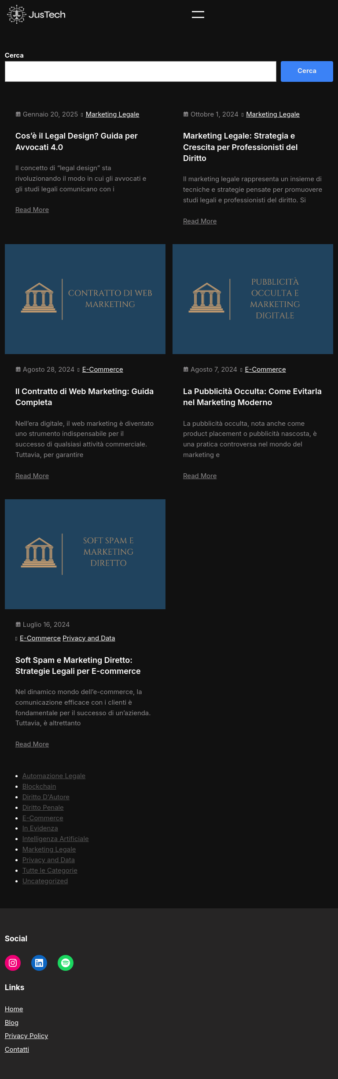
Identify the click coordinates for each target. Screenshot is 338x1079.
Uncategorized (45, 881)
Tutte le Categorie (49, 870)
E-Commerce (102, 369)
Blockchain (39, 786)
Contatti (17, 1049)
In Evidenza (40, 828)
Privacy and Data (88, 638)
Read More (32, 210)
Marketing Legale (113, 114)
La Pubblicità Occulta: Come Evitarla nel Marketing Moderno (252, 397)
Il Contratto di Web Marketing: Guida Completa (84, 397)
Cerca (14, 55)
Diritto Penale (43, 808)
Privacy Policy (26, 1036)
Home (14, 1009)
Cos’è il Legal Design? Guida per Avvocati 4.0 (76, 141)
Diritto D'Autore (46, 797)
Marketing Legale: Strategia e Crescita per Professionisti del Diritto (240, 146)
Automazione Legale (54, 776)
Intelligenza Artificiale (55, 839)
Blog (11, 1023)
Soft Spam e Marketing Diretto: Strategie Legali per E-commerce (78, 665)
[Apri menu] (198, 14)
